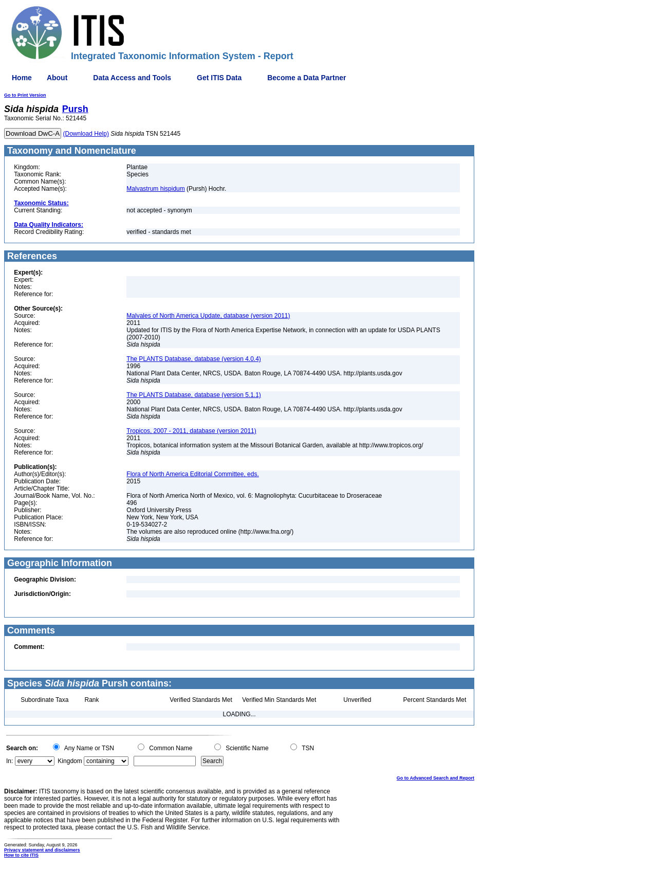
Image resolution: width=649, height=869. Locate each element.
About (57, 78)
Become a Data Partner (306, 78)
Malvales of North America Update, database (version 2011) (208, 315)
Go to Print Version (25, 95)
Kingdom (70, 761)
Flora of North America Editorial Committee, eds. (192, 474)
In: (9, 761)
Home (22, 78)
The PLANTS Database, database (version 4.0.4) (193, 359)
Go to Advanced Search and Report (435, 778)
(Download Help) (86, 133)
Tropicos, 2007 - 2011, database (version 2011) (191, 430)
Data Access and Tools (132, 78)
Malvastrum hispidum (155, 188)
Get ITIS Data (219, 78)
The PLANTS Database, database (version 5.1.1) (193, 395)
